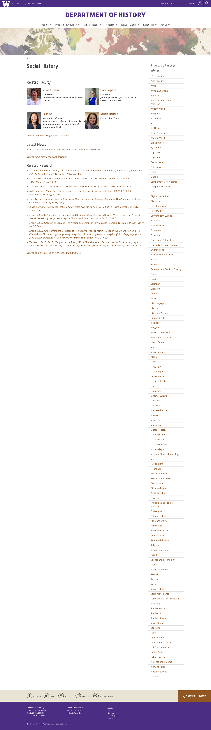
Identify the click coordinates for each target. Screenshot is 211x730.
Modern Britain (158, 434)
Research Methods (160, 550)
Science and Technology (163, 559)
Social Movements (160, 593)
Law (153, 385)
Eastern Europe (158, 225)
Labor (154, 361)
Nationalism (157, 463)
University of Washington (42, 724)
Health (154, 298)
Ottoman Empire (159, 488)
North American (159, 473)
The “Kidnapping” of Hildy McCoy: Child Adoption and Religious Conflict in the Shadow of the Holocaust (81, 186)
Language (156, 366)
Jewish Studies (158, 351)
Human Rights (158, 317)
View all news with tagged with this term (47, 156)
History (154, 308)
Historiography (158, 303)
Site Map (111, 713)
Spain (153, 632)
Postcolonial (157, 525)
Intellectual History (160, 332)
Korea (154, 356)
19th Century (157, 76)
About (164, 24)
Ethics (154, 259)
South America (158, 608)
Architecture (157, 118)
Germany (155, 283)
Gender (154, 278)
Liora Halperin (108, 90)
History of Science (160, 313)
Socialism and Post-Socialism (165, 598)
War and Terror (158, 666)
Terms (110, 710)
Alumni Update (113, 715)
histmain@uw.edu (74, 713)
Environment (157, 249)
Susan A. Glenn (51, 90)
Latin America (157, 376)
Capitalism (156, 152)
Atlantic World (158, 137)
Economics (156, 230)
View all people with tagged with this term (48, 135)
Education (156, 235)
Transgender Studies (161, 642)
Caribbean (156, 157)
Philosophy (156, 511)
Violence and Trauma (161, 661)
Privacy (110, 708)
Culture (154, 191)
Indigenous (156, 327)
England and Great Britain (164, 244)
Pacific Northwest (159, 493)
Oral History (157, 483)
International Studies (161, 337)
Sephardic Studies (159, 569)
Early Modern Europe (161, 215)
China (153, 171)
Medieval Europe (159, 410)
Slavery (154, 579)
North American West (161, 478)
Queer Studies (158, 535)
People (45, 24)
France (154, 274)
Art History (156, 128)
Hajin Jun (47, 113)
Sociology (155, 603)
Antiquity (155, 113)
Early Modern (157, 210)
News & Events (128, 24)
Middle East (156, 420)
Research (109, 24)
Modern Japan (158, 449)
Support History (194, 696)
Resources (148, 24)
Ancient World (158, 108)
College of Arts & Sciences (168, 3)
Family (154, 264)
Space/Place (157, 627)
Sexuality (155, 574)
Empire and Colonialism (162, 240)
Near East (156, 468)
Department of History (105, 15)
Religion (155, 545)
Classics (154, 176)
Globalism (156, 288)
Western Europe (159, 671)
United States (157, 652)
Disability (155, 201)
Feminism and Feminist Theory (166, 269)
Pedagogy (156, 497)
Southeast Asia (158, 618)
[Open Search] (207, 3)
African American (159, 90)
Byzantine (156, 147)
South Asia (156, 613)
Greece (154, 293)
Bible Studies (157, 142)
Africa (153, 85)
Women (154, 676)
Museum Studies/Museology (165, 454)
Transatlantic (157, 637)
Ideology (155, 322)
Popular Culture (159, 520)
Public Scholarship (160, 530)
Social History (157, 588)
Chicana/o (156, 167)
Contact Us (112, 718)
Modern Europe (159, 444)
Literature (156, 390)
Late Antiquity (158, 371)
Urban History (158, 657)
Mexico (154, 415)
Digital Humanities (160, 196)
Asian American (158, 133)
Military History (158, 429)
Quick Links (187, 3)
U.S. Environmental (160, 647)
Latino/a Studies (159, 381)
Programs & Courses (66, 24)
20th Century (157, 80)
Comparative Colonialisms (164, 181)
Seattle (154, 564)
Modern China (158, 439)
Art (152, 123)
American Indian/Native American (162, 102)
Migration (156, 424)
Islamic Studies (158, 342)
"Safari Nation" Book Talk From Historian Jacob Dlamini (57, 149)
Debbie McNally (109, 113)
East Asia (155, 220)
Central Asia (157, 162)
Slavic (153, 584)
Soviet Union (157, 623)
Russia (154, 554)
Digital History (90, 24)
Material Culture (159, 395)
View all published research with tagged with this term (54, 252)
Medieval (155, 405)
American (155, 95)
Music (154, 458)
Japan (153, 347)
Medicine (155, 400)
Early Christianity (159, 205)
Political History (158, 515)
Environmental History (162, 254)
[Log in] (200, 3)
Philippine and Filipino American (162, 504)
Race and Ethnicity (160, 540)
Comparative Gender (161, 186)
